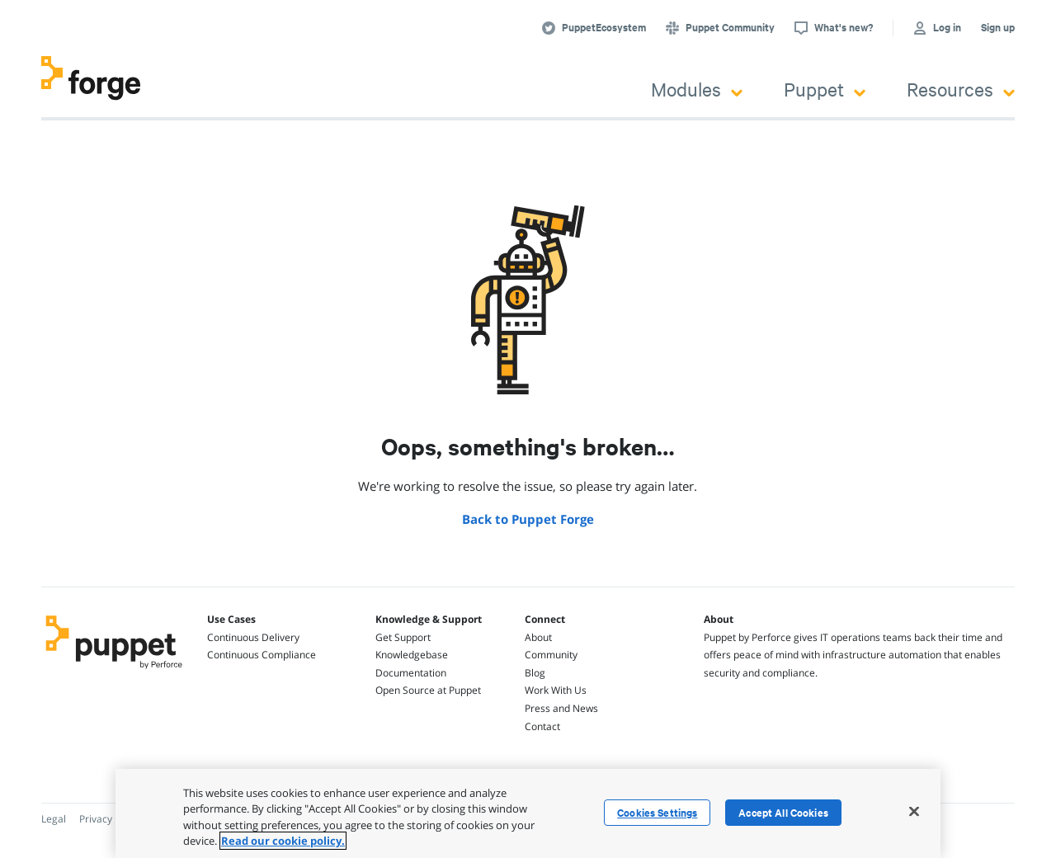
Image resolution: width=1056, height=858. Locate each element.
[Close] (914, 811)
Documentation (410, 673)
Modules (696, 89)
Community (551, 655)
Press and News (561, 708)
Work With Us (556, 690)
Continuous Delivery (253, 637)
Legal (53, 819)
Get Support (403, 637)
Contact (542, 726)
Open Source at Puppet (428, 690)
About (538, 637)
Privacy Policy (110, 819)
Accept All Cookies (783, 812)
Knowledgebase (411, 655)
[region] (528, 813)
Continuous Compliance (261, 655)
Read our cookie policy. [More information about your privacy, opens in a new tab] (283, 840)
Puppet (824, 89)
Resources (961, 89)
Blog (535, 673)
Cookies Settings (657, 812)
